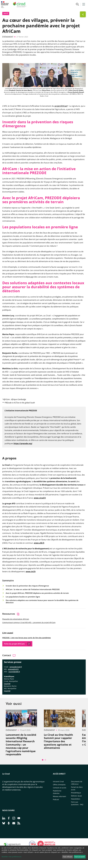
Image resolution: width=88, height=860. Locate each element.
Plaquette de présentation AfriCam (15, 619)
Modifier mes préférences (11, 857)
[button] (77, 5)
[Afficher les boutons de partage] (83, 14)
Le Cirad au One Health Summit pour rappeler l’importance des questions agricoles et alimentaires (58, 741)
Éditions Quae (76, 796)
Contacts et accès (59, 788)
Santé (5, 13)
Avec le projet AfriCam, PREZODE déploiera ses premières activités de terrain (37, 593)
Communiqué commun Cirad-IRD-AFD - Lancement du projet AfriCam (28, 622)
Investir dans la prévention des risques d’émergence (27, 586)
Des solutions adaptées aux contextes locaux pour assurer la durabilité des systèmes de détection (42, 601)
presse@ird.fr (13, 669)
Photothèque (76, 793)
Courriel (7, 691)
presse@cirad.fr (16, 667)
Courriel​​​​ (7, 684)
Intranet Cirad (58, 781)
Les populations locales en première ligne (23, 597)
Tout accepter (79, 857)
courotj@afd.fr (14, 672)
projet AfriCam (61, 106)
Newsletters (75, 799)
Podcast (56, 799)
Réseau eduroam (59, 796)
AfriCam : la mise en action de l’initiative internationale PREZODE (33, 589)
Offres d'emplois (59, 785)
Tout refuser (67, 857)
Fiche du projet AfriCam (17, 644)
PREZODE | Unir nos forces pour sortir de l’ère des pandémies (26, 638)
